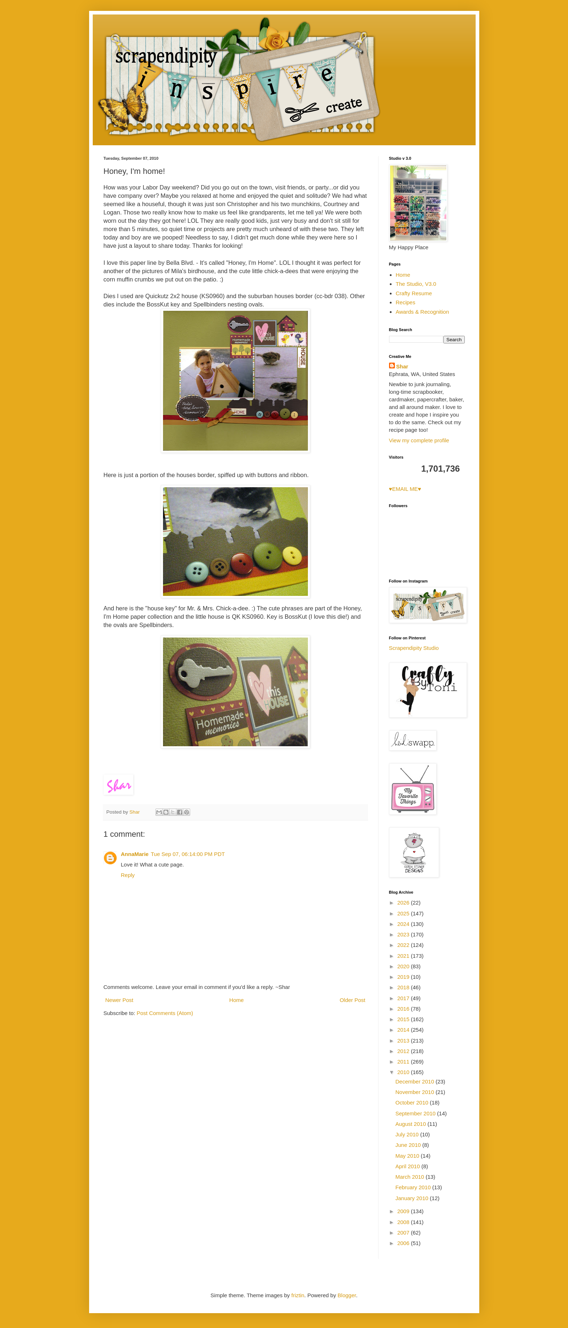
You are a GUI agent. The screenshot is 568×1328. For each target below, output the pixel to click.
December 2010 (416, 1081)
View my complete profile (419, 440)
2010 (404, 1072)
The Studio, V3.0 (416, 284)
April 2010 (409, 1166)
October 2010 (413, 1102)
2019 (404, 977)
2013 (404, 1040)
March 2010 (411, 1177)
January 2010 (413, 1198)
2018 (404, 987)
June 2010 (409, 1145)
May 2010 (408, 1156)
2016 (404, 1009)
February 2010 (414, 1187)
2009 (404, 1211)
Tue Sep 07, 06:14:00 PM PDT (188, 854)
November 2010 (416, 1092)
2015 (404, 1019)
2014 (404, 1030)
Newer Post (119, 1000)
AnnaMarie (135, 854)
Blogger (347, 1295)
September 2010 (416, 1113)
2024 (404, 924)
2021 (404, 956)
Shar (402, 366)
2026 (404, 902)
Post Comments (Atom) (165, 1013)
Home (236, 1000)
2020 (404, 966)
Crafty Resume (414, 293)
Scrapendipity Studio (414, 648)
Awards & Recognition (422, 312)
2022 (404, 945)
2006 (404, 1243)
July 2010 (408, 1134)
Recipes (405, 302)
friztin (297, 1295)
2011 (404, 1061)
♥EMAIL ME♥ (405, 489)
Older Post (353, 1000)
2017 (404, 998)
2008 (404, 1222)
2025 (404, 913)
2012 (404, 1051)
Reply (128, 875)
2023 (404, 934)
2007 (404, 1232)
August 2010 (411, 1124)
